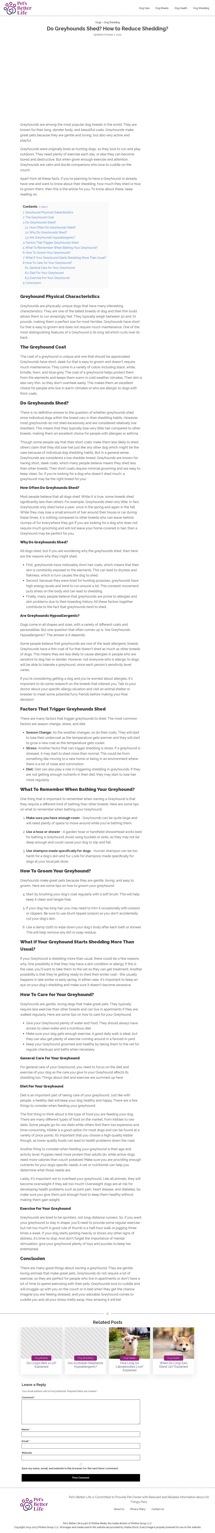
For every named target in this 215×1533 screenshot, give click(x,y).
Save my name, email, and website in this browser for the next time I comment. (70, 1468)
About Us (119, 1509)
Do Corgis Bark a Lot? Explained (41, 1364)
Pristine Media (99, 1523)
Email (26, 1441)
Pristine (135, 1523)
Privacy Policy (138, 1509)
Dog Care (144, 8)
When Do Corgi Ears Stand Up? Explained (173, 1364)
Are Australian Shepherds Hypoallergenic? (85, 1364)
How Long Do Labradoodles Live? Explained (129, 1366)
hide (43, 206)
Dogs (98, 22)
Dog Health (181, 8)
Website (27, 1452)
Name (26, 1429)
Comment (28, 1397)
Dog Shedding (201, 8)
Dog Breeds (162, 8)
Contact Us (158, 1509)
